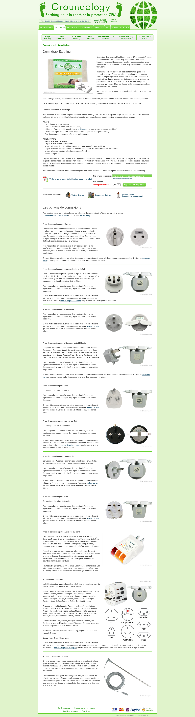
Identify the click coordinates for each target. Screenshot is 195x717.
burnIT (146, 715)
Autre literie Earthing (76, 37)
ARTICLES (98, 27)
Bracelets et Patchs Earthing (106, 37)
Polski (87, 21)
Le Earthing (85, 216)
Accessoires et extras (145, 37)
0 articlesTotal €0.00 (114, 21)
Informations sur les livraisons (84, 708)
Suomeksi (81, 21)
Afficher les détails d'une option (122, 178)
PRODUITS (60, 27)
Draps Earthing (47, 37)
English (47, 21)
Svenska (74, 21)
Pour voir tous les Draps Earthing (57, 45)
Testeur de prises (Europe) (65, 648)
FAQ (107, 27)
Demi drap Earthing (57, 51)
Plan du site (86, 711)
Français (54, 21)
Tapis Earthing (90, 37)
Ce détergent (82, 129)
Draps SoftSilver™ (61, 37)
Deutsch (60, 21)
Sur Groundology (64, 708)
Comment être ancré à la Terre (55, 216)
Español (67, 21)
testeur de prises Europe (70, 301)
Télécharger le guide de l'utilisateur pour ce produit (70, 179)
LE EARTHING (46, 27)
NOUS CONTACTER (120, 27)
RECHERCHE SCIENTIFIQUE (79, 27)
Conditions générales (70, 711)
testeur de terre (93, 326)
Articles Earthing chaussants (126, 37)
